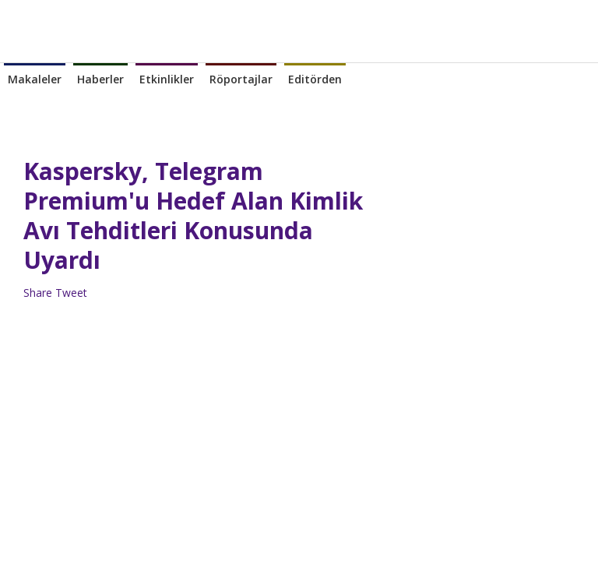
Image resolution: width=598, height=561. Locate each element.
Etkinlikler (166, 79)
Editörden (315, 79)
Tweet (71, 292)
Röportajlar (241, 79)
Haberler (100, 79)
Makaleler (35, 79)
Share (37, 292)
